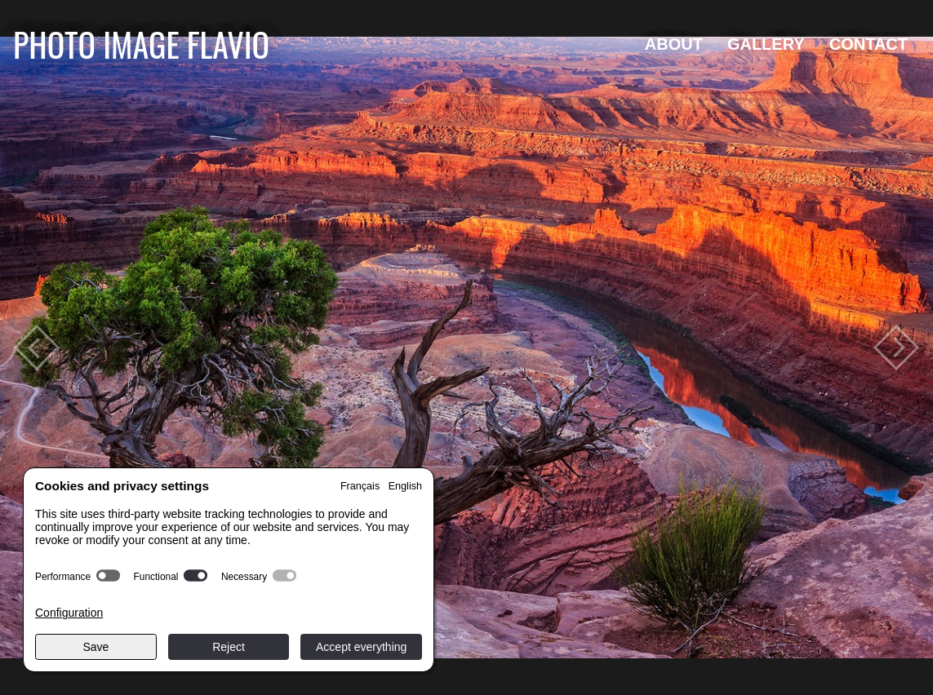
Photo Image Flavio (141, 43)
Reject (228, 646)
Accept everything (361, 646)
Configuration (69, 612)
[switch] (108, 575)
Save (95, 646)
